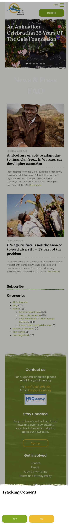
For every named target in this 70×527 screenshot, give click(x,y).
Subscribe (15, 286)
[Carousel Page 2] (30, 63)
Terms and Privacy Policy (35, 476)
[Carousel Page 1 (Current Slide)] (27, 63)
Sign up (35, 443)
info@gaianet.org (39, 390)
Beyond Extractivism (30, 311)
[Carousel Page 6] (44, 63)
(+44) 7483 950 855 (37, 387)
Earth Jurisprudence (30, 315)
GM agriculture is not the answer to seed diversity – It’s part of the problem (34, 249)
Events (35, 467)
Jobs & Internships (35, 471)
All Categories (20, 302)
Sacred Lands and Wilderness (35, 325)
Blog (15, 305)
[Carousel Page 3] (34, 63)
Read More (35, 184)
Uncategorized (21, 335)
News (16, 308)
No (41, 518)
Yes (15, 518)
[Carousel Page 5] (41, 63)
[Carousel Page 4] (37, 63)
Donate (35, 463)
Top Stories (19, 331)
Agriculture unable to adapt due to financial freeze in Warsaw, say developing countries (34, 159)
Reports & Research (23, 328)
